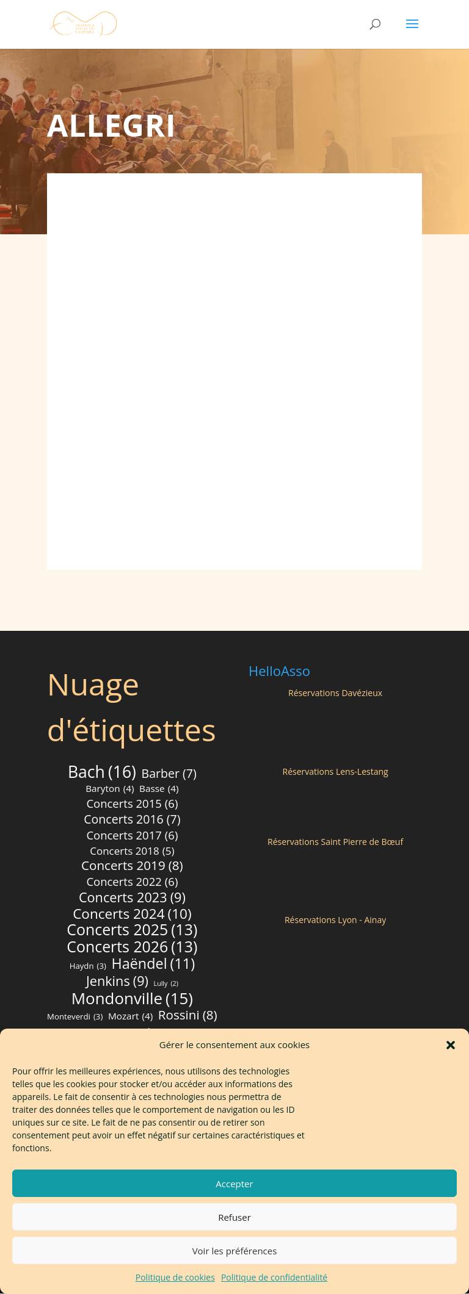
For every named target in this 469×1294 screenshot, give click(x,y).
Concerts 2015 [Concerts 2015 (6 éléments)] (132, 804)
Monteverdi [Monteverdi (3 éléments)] (75, 1017)
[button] (451, 1045)
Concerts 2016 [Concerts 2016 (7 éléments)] (132, 820)
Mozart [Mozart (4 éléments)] (130, 1017)
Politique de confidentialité (274, 1277)
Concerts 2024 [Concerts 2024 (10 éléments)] (132, 914)
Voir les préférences (234, 1251)
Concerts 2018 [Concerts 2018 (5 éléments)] (132, 851)
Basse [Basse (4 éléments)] (158, 789)
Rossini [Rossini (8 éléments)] (187, 1015)
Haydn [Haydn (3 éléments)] (88, 967)
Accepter (234, 1183)
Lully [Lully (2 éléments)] (166, 984)
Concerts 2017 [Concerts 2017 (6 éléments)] (132, 836)
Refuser (234, 1217)
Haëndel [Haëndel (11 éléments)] (153, 964)
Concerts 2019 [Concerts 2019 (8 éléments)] (132, 866)
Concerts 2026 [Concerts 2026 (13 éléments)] (132, 947)
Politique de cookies (175, 1277)
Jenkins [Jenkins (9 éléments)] (117, 981)
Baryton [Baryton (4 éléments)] (109, 789)
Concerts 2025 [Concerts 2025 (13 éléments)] (132, 930)
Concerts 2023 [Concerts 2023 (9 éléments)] (132, 898)
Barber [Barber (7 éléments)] (169, 774)
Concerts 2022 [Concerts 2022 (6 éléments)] (132, 882)
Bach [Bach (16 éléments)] (102, 773)
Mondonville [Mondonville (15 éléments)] (132, 999)
